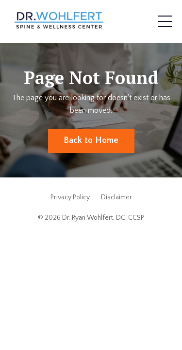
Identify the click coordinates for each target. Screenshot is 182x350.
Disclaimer (116, 197)
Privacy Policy (70, 197)
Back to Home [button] (91, 140)
